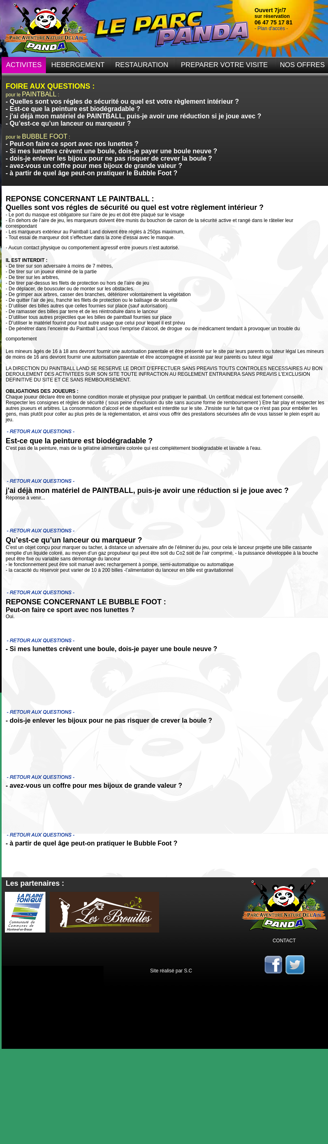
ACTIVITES (24, 65)
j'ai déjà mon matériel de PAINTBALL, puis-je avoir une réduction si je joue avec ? (135, 116)
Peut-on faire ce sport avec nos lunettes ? (74, 143)
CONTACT (284, 941)
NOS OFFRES (302, 65)
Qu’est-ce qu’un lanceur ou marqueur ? (70, 123)
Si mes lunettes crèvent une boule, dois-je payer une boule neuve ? (113, 151)
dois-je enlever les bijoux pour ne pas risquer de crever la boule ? (111, 158)
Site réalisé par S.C (171, 971)
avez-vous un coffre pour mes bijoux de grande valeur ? (96, 165)
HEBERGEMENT (77, 65)
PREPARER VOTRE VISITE (224, 65)
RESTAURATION (141, 65)
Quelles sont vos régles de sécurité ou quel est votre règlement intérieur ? (124, 101)
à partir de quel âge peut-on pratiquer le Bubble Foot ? (93, 173)
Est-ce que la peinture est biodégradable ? (75, 108)
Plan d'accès (271, 28)
